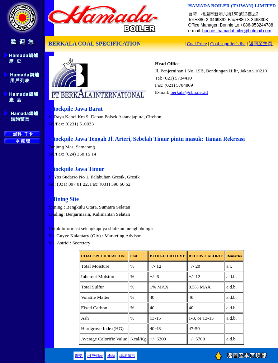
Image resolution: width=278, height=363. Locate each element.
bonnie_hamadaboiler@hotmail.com (236, 30)
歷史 (79, 355)
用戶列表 (95, 355)
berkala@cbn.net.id (189, 92)
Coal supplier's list (228, 43)
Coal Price (197, 43)
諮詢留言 (127, 355)
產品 (111, 355)
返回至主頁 (261, 43)
